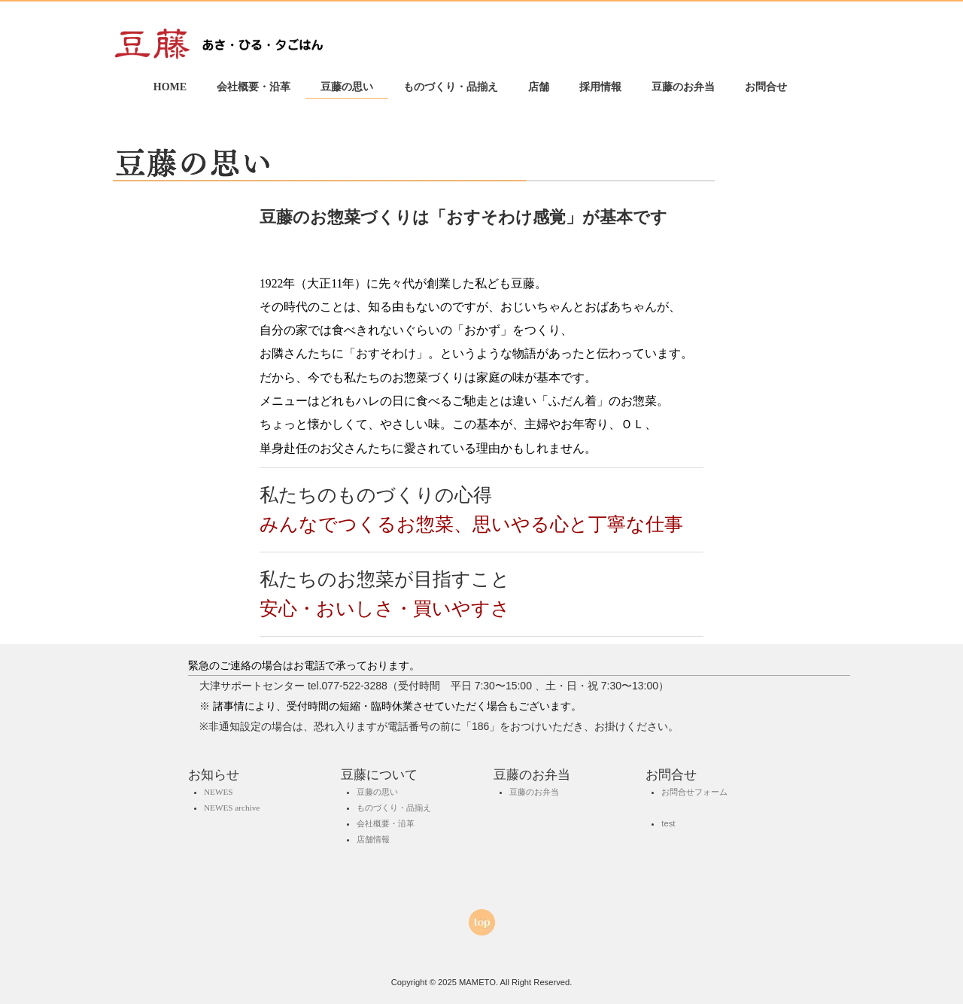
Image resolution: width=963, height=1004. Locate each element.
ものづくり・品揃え (450, 87)
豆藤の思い (346, 87)
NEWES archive (232, 807)
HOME (170, 87)
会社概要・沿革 (253, 87)
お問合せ (766, 87)
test (668, 823)
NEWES (218, 791)
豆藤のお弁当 (683, 87)
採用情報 (600, 87)
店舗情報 (373, 839)
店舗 (538, 87)
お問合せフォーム (694, 791)
